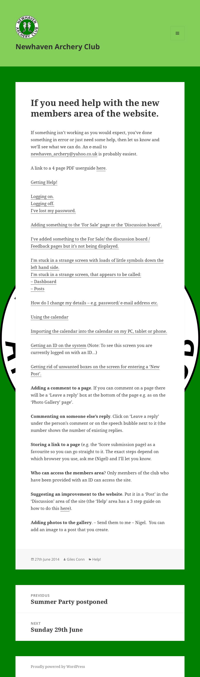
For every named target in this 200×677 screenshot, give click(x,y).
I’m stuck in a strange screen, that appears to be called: (86, 274)
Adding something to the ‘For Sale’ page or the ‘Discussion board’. (96, 225)
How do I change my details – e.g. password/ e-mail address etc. (94, 303)
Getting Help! (44, 182)
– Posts (37, 289)
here (101, 168)
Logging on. (42, 196)
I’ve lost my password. (53, 210)
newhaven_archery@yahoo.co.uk (64, 154)
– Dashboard (43, 281)
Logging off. (42, 203)
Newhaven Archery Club (57, 46)
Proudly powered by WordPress (58, 666)
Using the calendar (49, 317)
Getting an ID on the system (58, 345)
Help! (96, 559)
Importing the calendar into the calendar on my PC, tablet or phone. (99, 331)
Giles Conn (76, 559)
